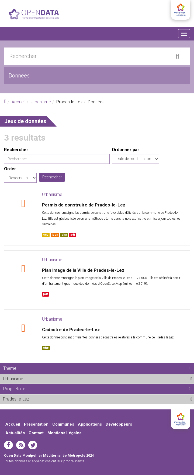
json (55, 234)
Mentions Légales (64, 432)
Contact (36, 432)
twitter (32, 445)
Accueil (18, 101)
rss (20, 445)
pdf (72, 234)
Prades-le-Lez (42, 399)
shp (64, 234)
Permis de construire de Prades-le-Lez (84, 205)
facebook (8, 445)
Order (10, 168)
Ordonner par (125, 149)
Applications (90, 424)
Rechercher (16, 149)
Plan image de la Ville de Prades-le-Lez (83, 270)
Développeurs (119, 424)
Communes (63, 424)
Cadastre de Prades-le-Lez (71, 329)
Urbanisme (41, 101)
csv (45, 234)
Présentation (36, 424)
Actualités (15, 432)
